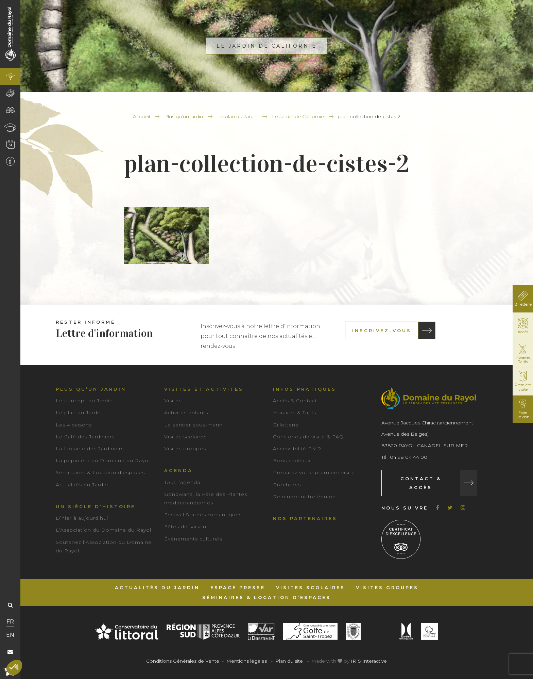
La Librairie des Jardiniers (90, 449)
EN (10, 635)
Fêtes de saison (185, 526)
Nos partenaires (305, 518)
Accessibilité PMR (297, 449)
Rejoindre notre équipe (304, 497)
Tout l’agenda (182, 482)
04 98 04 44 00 (408, 457)
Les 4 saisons (74, 425)
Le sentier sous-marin (193, 425)
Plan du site (289, 661)
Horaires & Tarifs (294, 412)
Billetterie (286, 425)
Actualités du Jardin (82, 485)
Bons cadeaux (292, 460)
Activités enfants (186, 412)
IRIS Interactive (369, 661)
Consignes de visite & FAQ (308, 437)
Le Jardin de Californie (298, 116)
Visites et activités (203, 389)
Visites (173, 401)
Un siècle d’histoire (95, 506)
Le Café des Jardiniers (85, 437)
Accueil (141, 116)
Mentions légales (246, 661)
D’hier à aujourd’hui (82, 518)
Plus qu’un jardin (183, 116)
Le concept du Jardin (84, 401)
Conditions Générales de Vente (182, 661)
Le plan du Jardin (237, 116)
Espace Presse (237, 587)
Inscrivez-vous (381, 330)
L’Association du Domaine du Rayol (103, 530)
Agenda (178, 470)
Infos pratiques (304, 389)
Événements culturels (193, 539)
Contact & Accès (420, 483)
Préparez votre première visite (314, 472)
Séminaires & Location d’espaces (100, 472)
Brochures (287, 485)
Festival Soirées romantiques (203, 515)
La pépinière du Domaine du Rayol (103, 460)
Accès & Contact (295, 401)
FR (10, 621)
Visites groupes (185, 449)
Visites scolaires (185, 437)
